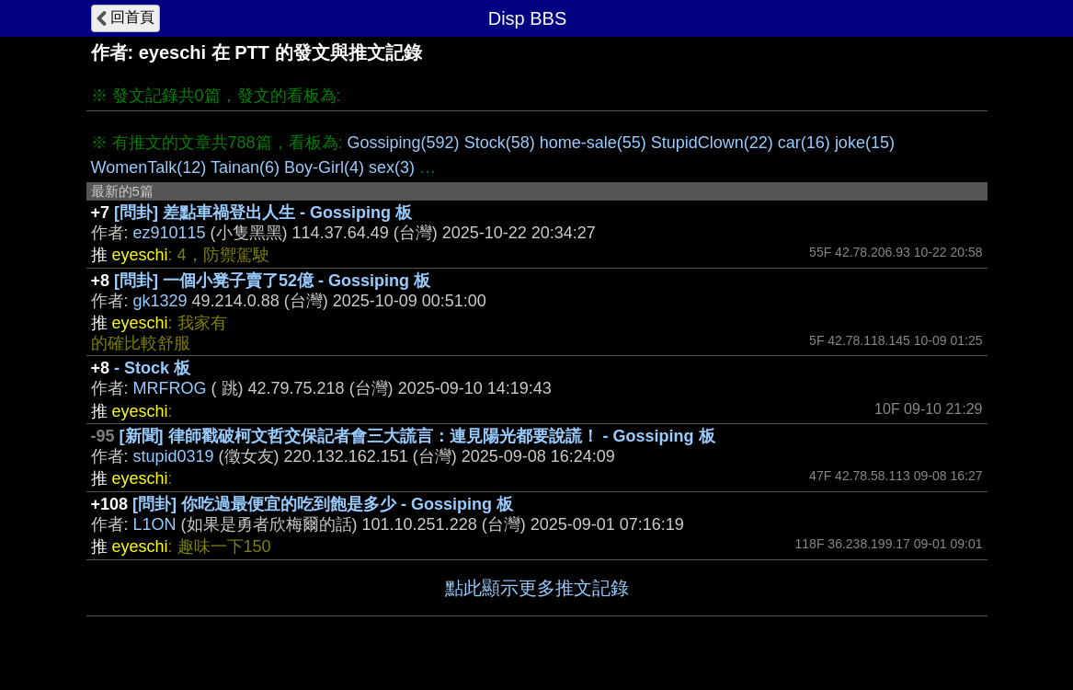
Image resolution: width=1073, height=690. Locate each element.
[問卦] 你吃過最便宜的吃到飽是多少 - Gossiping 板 (322, 504)
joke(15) (865, 142)
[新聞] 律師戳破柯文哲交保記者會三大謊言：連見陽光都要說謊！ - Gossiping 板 (417, 436)
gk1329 (160, 301)
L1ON (155, 524)
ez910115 (169, 233)
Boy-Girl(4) (324, 167)
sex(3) (392, 167)
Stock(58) (499, 142)
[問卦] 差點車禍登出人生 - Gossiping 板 (263, 212)
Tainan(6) (245, 167)
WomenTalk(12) (149, 167)
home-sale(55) (593, 142)
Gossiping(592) (404, 142)
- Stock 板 (152, 368)
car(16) (804, 142)
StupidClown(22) (712, 142)
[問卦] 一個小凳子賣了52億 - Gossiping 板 (272, 280)
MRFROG (170, 388)
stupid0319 (173, 456)
